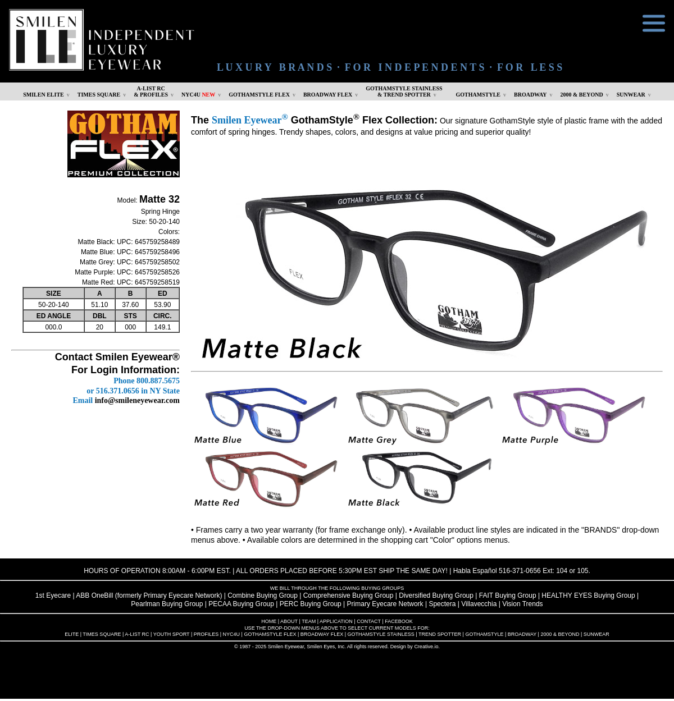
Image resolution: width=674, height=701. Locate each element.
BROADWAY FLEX (327, 94)
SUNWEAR (631, 94)
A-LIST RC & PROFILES (151, 91)
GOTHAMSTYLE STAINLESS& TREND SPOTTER (404, 91)
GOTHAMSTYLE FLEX (259, 94)
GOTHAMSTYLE (478, 94)
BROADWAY (530, 94)
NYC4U (198, 94)
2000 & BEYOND (582, 94)
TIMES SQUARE (99, 94)
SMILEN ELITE (43, 94)
